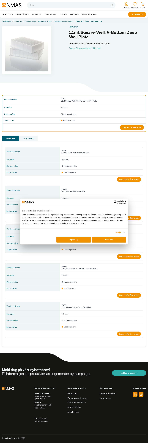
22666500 (42, 418)
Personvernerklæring (77, 398)
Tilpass (73, 240)
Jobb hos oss (73, 412)
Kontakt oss (137, 15)
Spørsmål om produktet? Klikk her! (85, 48)
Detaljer (118, 232)
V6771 (64, 305)
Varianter (10, 138)
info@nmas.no (41, 421)
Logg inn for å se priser (132, 127)
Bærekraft (72, 393)
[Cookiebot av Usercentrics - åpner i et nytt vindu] (115, 202)
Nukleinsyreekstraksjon (64, 21)
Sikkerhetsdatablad (76, 403)
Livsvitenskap (30, 21)
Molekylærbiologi (45, 21)
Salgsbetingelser (108, 393)
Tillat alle (109, 240)
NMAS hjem (6, 21)
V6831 (64, 189)
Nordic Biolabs (74, 407)
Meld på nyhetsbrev (129, 373)
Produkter (18, 21)
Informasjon (28, 138)
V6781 (64, 151)
